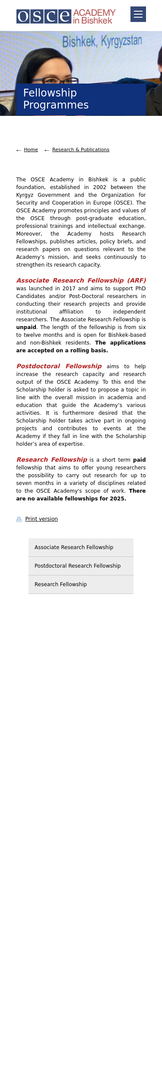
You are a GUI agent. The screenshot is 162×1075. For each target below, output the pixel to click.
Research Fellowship (61, 584)
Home (31, 149)
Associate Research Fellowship (74, 547)
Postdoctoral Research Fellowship (78, 566)
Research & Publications (80, 149)
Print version (41, 519)
